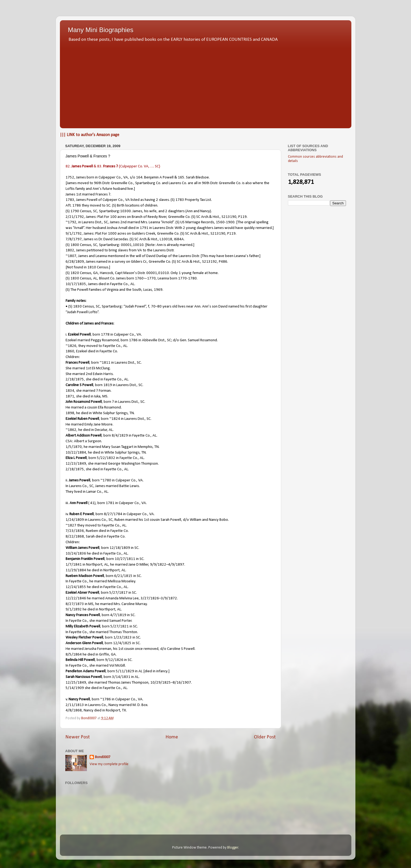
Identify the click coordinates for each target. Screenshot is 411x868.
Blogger (232, 847)
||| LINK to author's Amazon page (89, 135)
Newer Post (77, 737)
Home (171, 737)
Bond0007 (102, 757)
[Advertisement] (205, 83)
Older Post (265, 737)
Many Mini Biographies (101, 29)
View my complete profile (109, 764)
